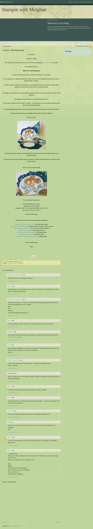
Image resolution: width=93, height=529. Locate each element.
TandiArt (10, 437)
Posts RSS (76, 2)
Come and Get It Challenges (15, 263)
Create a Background (13, 50)
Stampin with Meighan (24, 9)
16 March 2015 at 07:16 (13, 281)
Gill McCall (11, 411)
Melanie (10, 450)
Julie (9, 422)
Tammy (9, 345)
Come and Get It (47, 62)
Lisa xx (9, 397)
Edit (91, 2)
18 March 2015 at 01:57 (13, 368)
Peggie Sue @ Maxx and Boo (15, 275)
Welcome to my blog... (58, 23)
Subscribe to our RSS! (82, 46)
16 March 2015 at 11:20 (13, 294)
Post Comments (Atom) (15, 526)
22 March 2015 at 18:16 (13, 405)
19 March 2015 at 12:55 (13, 381)
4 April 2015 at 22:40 (12, 477)
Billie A (9, 320)
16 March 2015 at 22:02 (13, 340)
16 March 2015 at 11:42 (13, 315)
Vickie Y (10, 286)
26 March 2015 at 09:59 (13, 432)
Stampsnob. (10, 331)
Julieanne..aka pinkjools (14, 360)
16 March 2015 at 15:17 (13, 326)
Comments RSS (84, 2)
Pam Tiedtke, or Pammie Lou (15, 299)
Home (70, 2)
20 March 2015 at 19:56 (13, 392)
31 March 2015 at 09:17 (13, 445)
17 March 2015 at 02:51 (13, 355)
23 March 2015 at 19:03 (13, 417)
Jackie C (10, 386)
